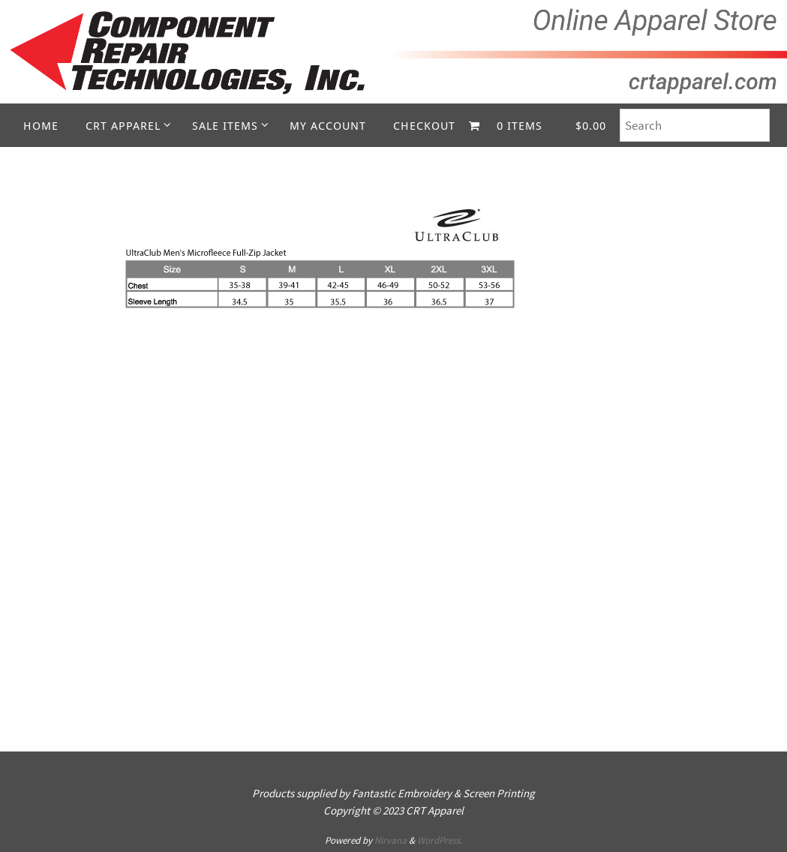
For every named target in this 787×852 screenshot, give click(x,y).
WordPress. (439, 840)
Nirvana (390, 840)
